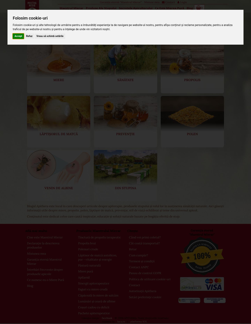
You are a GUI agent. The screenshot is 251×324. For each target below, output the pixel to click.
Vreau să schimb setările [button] (49, 36)
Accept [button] (18, 36)
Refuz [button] (29, 36)
